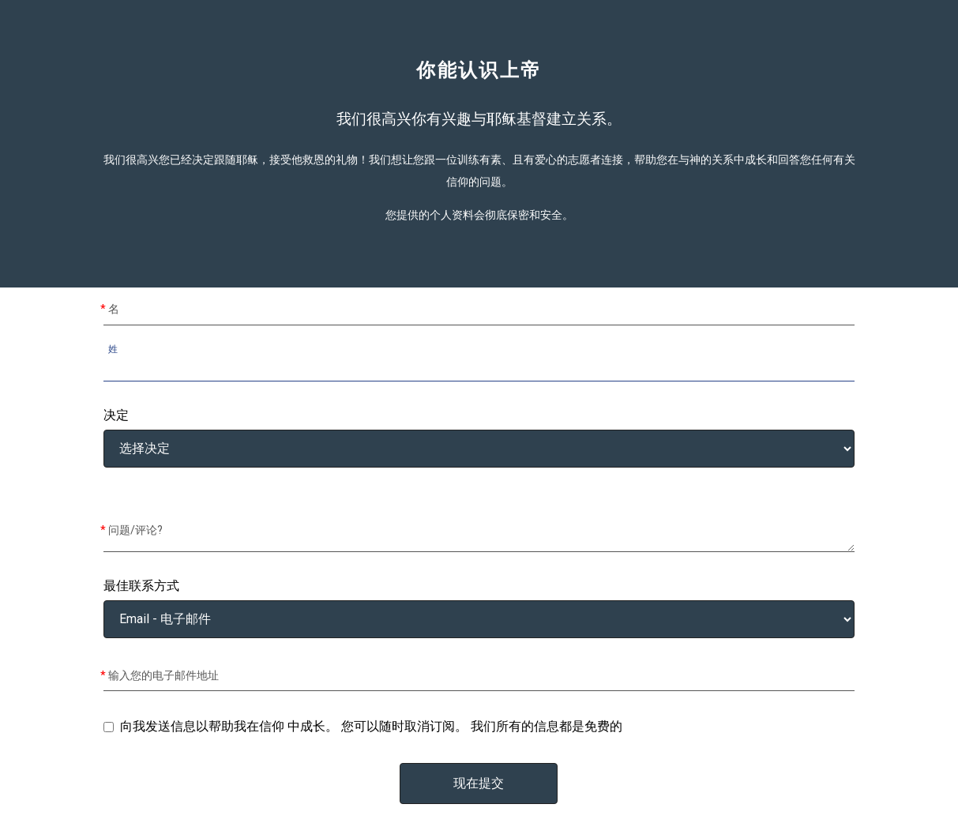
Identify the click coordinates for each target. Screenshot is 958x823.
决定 (116, 415)
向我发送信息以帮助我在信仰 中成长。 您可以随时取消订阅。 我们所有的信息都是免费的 (371, 726)
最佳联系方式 (141, 586)
